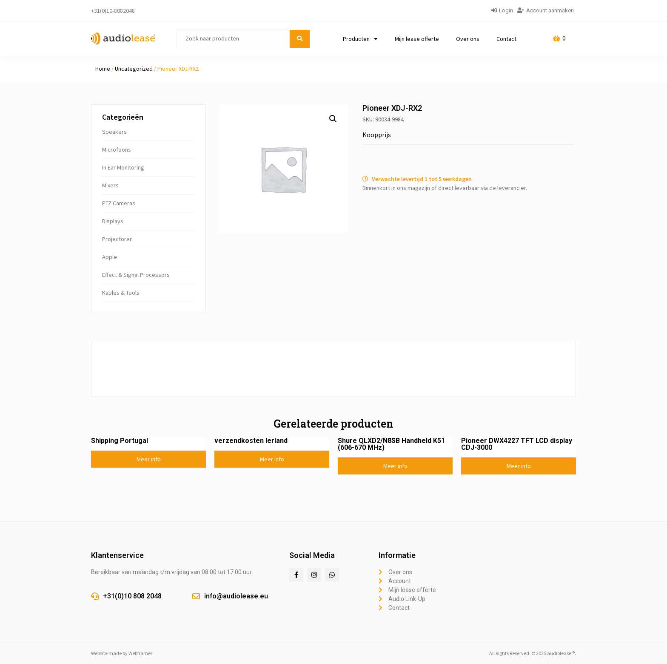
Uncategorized (134, 68)
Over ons (467, 39)
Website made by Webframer (121, 653)
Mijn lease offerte (417, 39)
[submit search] (300, 39)
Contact (506, 39)
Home (102, 68)
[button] (333, 118)
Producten (360, 39)
